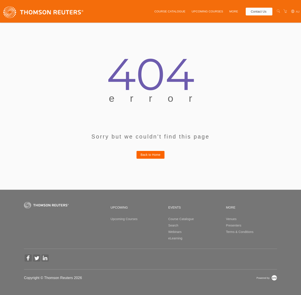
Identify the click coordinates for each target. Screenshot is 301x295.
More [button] (233, 11)
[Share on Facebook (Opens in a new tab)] (28, 258)
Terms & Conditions (239, 232)
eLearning (175, 238)
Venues (231, 219)
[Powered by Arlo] (267, 277)
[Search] (278, 11)
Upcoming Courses (207, 11)
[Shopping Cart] (285, 11)
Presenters (233, 225)
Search (173, 225)
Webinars (175, 232)
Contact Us (259, 11)
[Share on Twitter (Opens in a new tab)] (36, 258)
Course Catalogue (170, 11)
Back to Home (150, 154)
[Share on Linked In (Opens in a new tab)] (45, 258)
